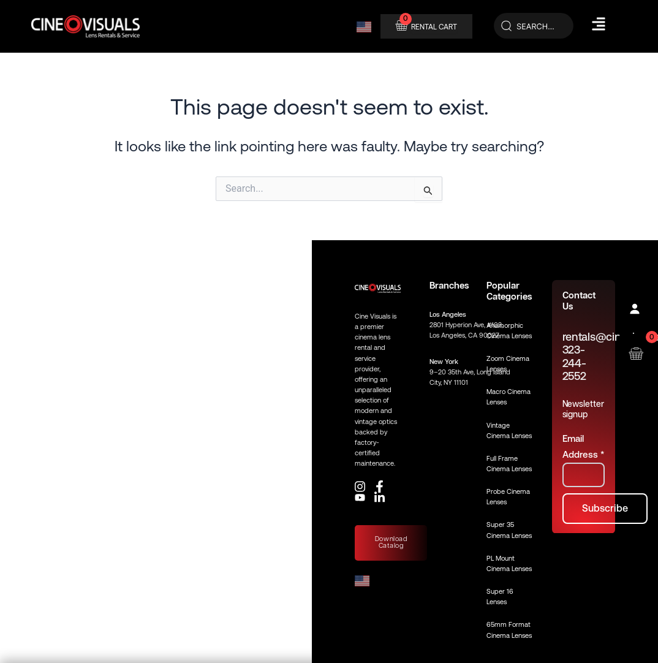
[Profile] (636, 310)
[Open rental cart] (636, 353)
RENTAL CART (434, 27)
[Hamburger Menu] (598, 24)
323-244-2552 (574, 362)
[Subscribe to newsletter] (605, 508)
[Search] (533, 26)
